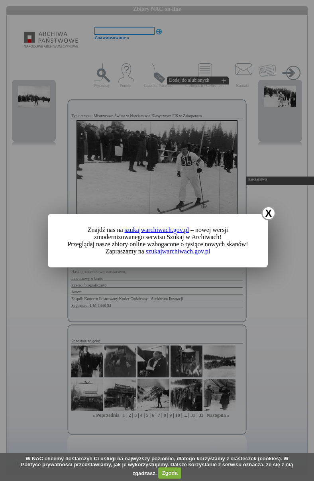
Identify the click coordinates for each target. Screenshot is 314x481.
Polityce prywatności (46, 464)
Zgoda (170, 473)
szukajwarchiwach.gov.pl (157, 229)
